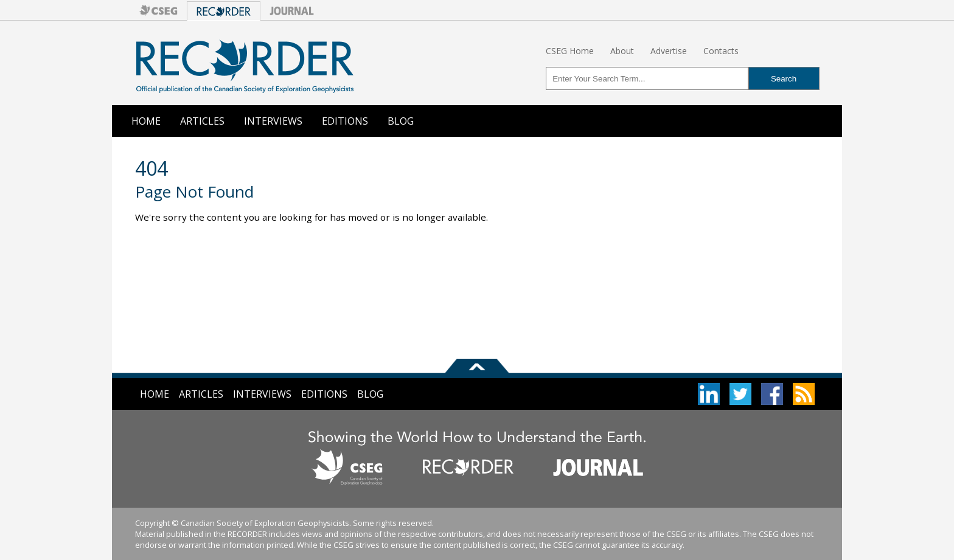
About (622, 51)
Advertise (668, 51)
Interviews (273, 121)
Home (146, 121)
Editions (345, 121)
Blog (401, 121)
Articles (202, 121)
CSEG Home (570, 51)
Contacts (721, 51)
